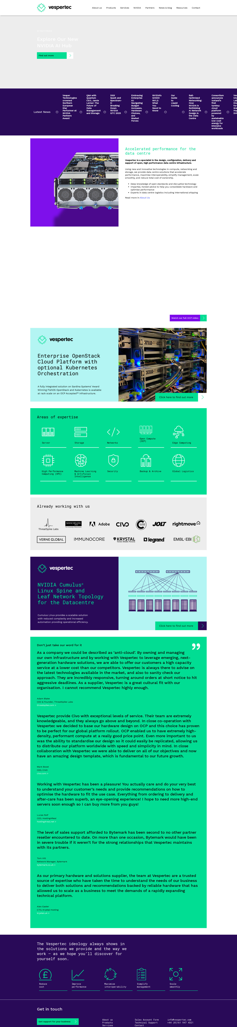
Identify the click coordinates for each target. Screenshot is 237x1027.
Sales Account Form (147, 1019)
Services (124, 7)
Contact (196, 7)
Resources (181, 7)
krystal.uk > (43, 913)
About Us (145, 197)
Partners (149, 7)
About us (97, 7)
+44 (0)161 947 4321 (180, 1022)
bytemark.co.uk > (46, 865)
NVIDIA (137, 7)
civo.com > (42, 773)
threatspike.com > (46, 705)
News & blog (165, 7)
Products (111, 7)
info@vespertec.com (179, 1019)
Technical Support (146, 1022)
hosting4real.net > (46, 821)
